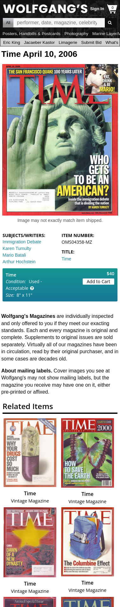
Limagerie (68, 42)
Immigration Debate (22, 241)
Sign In (97, 8)
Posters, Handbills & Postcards (31, 33)
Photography (76, 33)
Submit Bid (91, 42)
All (8, 23)
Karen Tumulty (17, 248)
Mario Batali (14, 255)
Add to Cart (98, 281)
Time (67, 258)
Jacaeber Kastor (39, 42)
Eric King (11, 42)
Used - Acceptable (24, 284)
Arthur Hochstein (19, 261)
